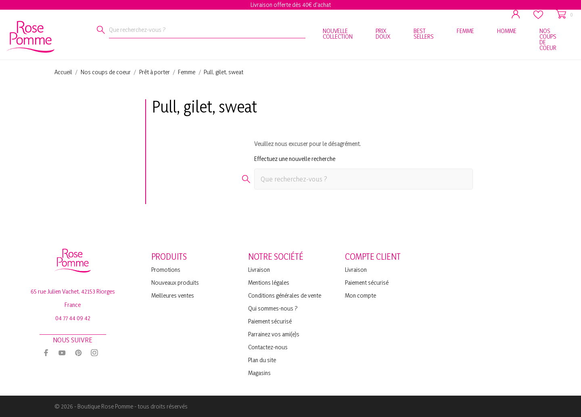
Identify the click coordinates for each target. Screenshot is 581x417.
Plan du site (262, 360)
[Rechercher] (101, 30)
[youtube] (62, 352)
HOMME (506, 31)
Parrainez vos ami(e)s (273, 334)
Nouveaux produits (175, 282)
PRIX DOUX (383, 33)
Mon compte (360, 295)
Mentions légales (268, 282)
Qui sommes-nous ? (273, 308)
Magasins (259, 373)
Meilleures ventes (172, 295)
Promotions (165, 269)
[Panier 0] (564, 14)
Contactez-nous (268, 347)
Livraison (259, 269)
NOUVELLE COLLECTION (338, 33)
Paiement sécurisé (270, 321)
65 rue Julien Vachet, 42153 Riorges (73, 291)
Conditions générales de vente (284, 295)
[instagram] (94, 352)
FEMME (465, 31)
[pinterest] (78, 352)
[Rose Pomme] (20, 35)
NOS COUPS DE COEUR (547, 39)
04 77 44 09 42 (72, 318)
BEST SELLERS (424, 33)
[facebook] (46, 352)
